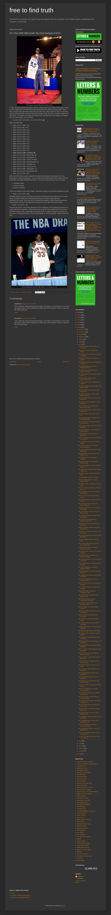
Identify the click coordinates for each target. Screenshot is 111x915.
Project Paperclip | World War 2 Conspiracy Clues (87, 591)
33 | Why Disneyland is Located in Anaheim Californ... (88, 567)
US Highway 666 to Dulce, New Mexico (89, 631)
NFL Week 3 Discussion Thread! (86, 197)
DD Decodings (81, 830)
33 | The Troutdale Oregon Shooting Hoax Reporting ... (89, 697)
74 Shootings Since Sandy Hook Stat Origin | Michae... (89, 681)
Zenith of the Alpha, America (85, 761)
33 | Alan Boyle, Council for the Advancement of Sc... (87, 378)
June (80, 344)
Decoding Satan (81, 826)
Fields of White (81, 815)
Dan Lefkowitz (81, 834)
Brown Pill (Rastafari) (83, 845)
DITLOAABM (80, 822)
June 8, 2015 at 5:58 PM (29, 318)
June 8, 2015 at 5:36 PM (29, 304)
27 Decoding (80, 860)
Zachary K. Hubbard (81, 877)
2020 (78, 312)
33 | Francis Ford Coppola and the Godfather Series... (88, 603)
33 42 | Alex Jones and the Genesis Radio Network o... (88, 446)
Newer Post (13, 361)
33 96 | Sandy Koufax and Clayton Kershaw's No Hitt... (88, 548)
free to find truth (31, 10)
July (80, 341)
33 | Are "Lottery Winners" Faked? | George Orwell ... (88, 480)
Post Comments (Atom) (23, 364)
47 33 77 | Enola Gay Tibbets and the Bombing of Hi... (89, 733)
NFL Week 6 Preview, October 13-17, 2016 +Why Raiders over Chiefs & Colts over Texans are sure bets (93, 158)
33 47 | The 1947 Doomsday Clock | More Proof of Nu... (89, 406)
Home (39, 361)
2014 (78, 327)
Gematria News (81, 806)
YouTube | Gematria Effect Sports (20, 895)
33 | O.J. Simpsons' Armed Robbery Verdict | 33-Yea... (88, 653)
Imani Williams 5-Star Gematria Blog (87, 791)
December (82, 329)
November (82, 332)
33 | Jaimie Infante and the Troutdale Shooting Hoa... (89, 713)
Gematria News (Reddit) (84, 804)
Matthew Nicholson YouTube (85, 787)
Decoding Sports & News (84, 824)
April (80, 743)
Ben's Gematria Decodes (84, 849)
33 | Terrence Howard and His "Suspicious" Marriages (87, 599)
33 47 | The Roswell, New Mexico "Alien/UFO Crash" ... (88, 725)
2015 (78, 325)
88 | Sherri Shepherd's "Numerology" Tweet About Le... (89, 394)
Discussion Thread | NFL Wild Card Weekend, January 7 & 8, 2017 (92, 142)
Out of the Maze (81, 781)
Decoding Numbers (82, 828)
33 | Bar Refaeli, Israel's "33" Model (88, 477)
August (81, 339)
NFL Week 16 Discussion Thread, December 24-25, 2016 (93, 243)
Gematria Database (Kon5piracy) (86, 811)
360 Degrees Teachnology (84, 856)
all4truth (79, 851)
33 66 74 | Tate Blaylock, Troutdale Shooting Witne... (88, 689)
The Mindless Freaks (83, 770)
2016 (78, 322)
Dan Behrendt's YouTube (84, 836)
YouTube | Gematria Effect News (20, 897)
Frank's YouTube (81, 813)
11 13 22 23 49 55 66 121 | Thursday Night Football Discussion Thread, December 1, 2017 (93, 209)
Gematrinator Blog (82, 802)
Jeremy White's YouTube (84, 789)
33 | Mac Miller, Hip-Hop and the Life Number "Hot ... (89, 454)
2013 (78, 754)
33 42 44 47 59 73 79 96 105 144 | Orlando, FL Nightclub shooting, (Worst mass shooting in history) (93, 172)
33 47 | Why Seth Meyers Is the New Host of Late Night (89, 544)
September (82, 337)
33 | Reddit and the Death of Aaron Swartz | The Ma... (88, 370)
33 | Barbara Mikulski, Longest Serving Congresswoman (89, 418)
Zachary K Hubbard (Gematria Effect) (87, 764)
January (81, 751)
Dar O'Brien (80, 832)
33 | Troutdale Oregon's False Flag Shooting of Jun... (88, 721)
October (81, 334)
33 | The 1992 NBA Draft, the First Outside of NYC (88, 579)
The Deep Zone (81, 774)
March (81, 746)
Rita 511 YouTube (82, 779)
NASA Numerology (82, 785)
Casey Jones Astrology (83, 843)
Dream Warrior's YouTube (84, 819)
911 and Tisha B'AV (82, 854)
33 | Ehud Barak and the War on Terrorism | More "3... (87, 366)
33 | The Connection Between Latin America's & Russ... (88, 556)
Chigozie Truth (81, 841)
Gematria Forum (81, 809)
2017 (78, 320)
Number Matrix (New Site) (84, 783)
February (81, 748)
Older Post (66, 361)
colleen (79, 839)
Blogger (63, 905)
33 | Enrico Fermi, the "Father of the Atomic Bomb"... (88, 462)
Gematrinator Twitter (82, 798)
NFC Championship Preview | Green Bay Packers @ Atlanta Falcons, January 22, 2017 (90, 130)
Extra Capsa (80, 817)
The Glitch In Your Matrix (84, 772)
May (80, 741)
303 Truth (79, 858)
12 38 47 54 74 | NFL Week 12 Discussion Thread (93, 184)
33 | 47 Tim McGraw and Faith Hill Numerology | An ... (88, 504)
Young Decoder (81, 766)
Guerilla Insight (81, 796)
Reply (16, 312)
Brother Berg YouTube (83, 847)
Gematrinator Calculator (83, 800)
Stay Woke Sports (82, 776)
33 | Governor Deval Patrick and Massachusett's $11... (87, 520)
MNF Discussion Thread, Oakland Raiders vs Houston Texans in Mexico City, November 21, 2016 (94, 258)
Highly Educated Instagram (84, 794)
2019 (78, 315)
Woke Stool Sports (82, 768)
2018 (78, 317)
